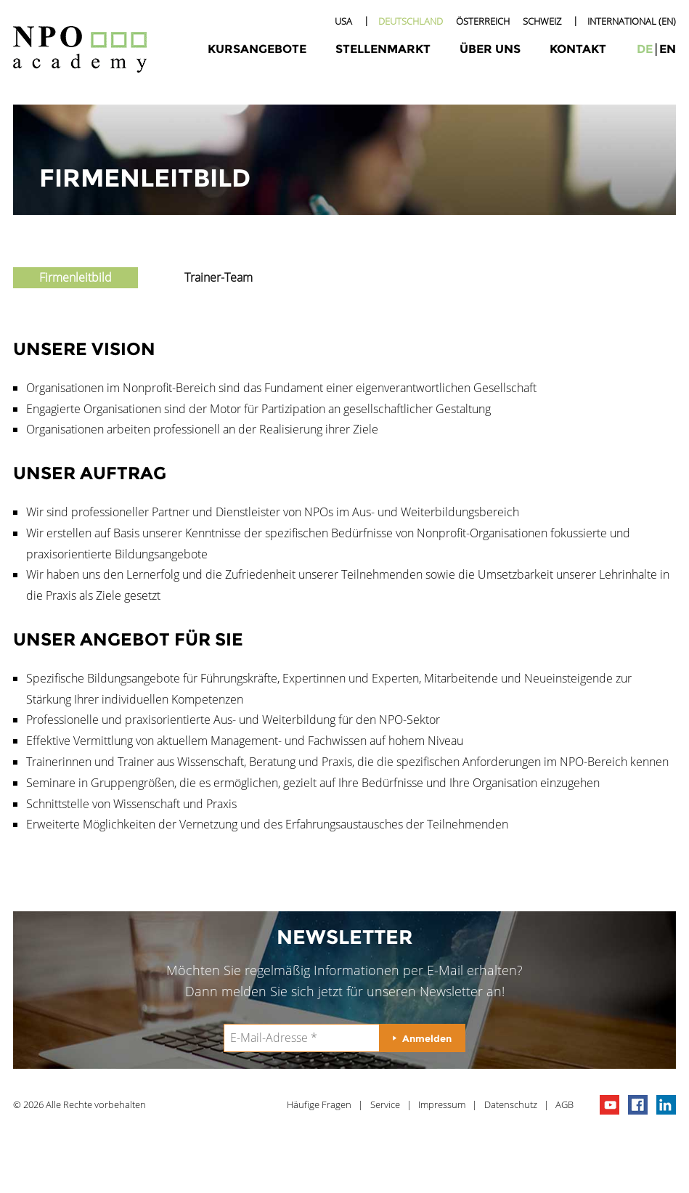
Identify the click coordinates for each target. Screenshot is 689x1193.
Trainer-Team (218, 277)
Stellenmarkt (383, 49)
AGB (564, 1104)
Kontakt (578, 49)
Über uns (490, 49)
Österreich (483, 21)
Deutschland (410, 21)
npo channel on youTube (609, 1105)
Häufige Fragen (319, 1104)
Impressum (441, 1104)
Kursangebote (257, 49)
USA (343, 21)
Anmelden (427, 1038)
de (645, 49)
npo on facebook (638, 1105)
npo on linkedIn (666, 1105)
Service (385, 1104)
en (667, 49)
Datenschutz (510, 1104)
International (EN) (631, 21)
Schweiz (542, 21)
